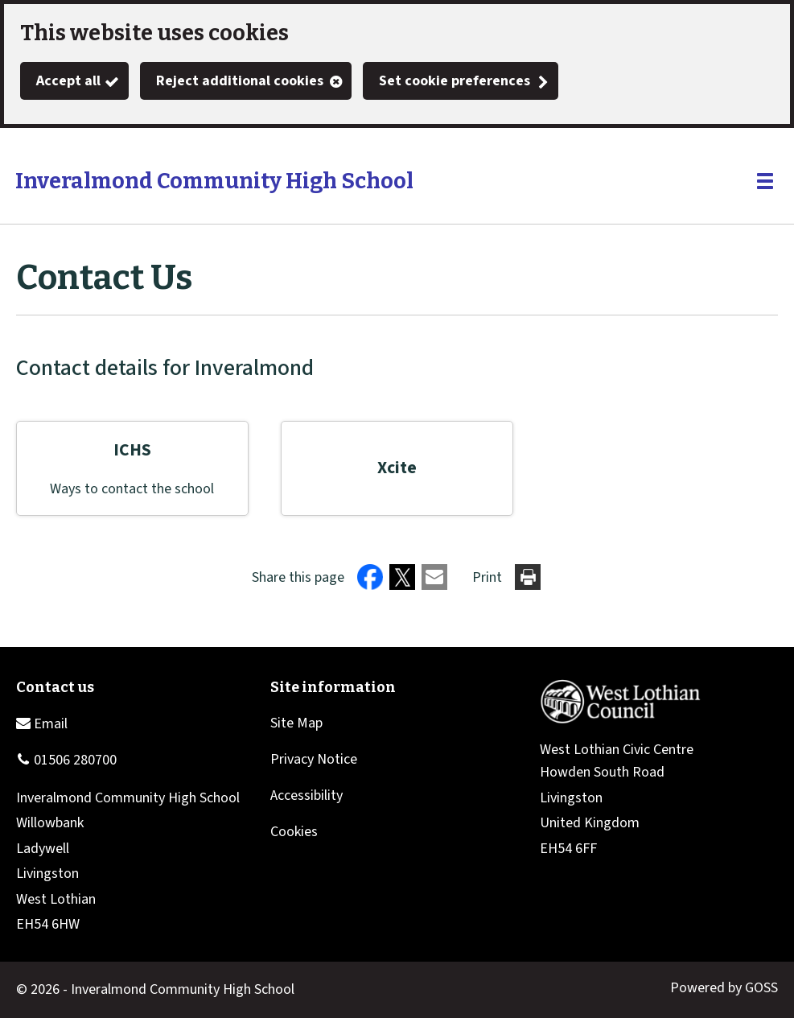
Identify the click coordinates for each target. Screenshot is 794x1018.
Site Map (296, 723)
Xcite (397, 467)
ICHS (132, 450)
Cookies (294, 832)
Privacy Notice (313, 759)
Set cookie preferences (454, 81)
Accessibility (306, 795)
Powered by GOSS (724, 988)
